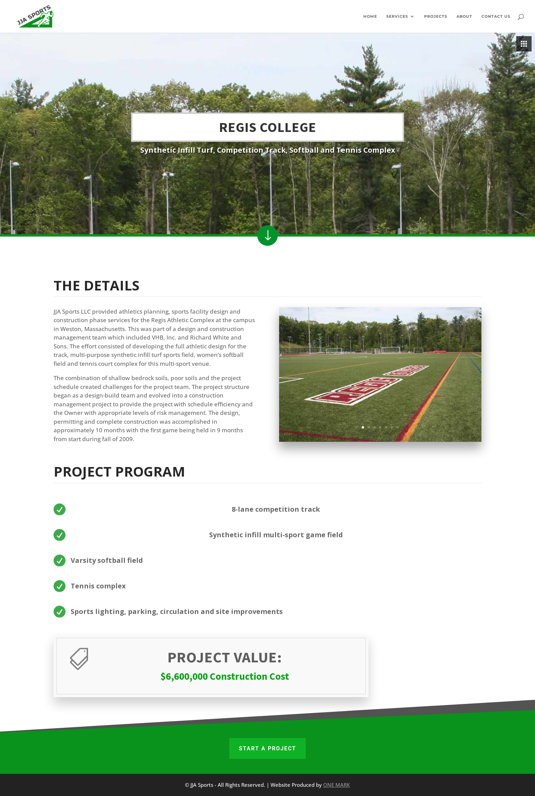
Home (370, 16)
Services (397, 16)
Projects (435, 16)
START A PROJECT (267, 748)
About (464, 16)
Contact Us (495, 16)
